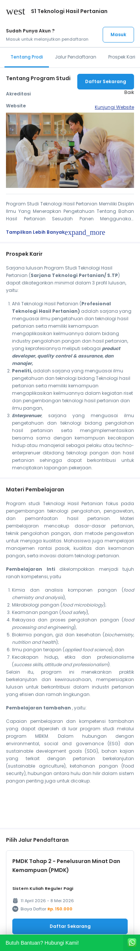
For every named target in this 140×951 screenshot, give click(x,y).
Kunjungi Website (114, 107)
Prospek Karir (122, 57)
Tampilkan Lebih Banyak (55, 232)
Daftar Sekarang (105, 81)
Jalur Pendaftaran (75, 57)
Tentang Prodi (26, 57)
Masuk (118, 34)
